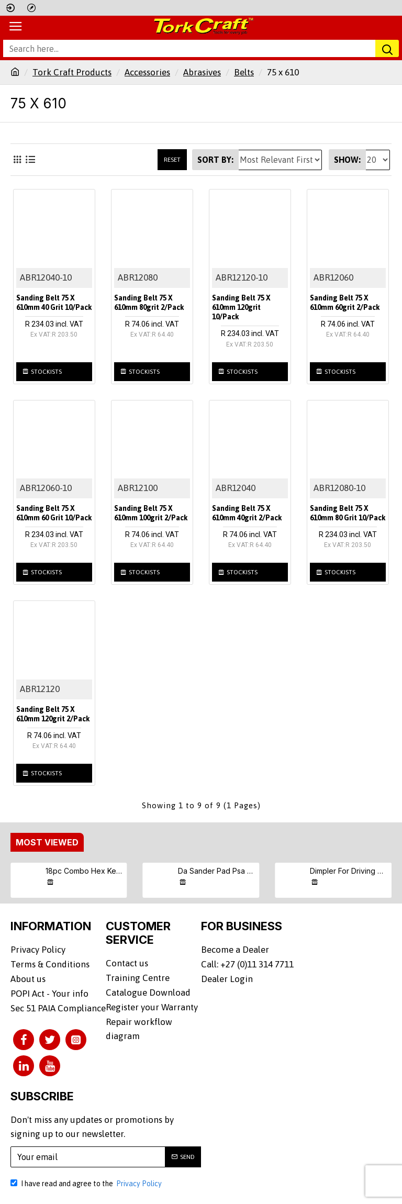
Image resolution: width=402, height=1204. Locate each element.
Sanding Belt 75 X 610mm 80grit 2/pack (149, 302)
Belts (244, 72)
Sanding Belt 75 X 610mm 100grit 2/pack (151, 513)
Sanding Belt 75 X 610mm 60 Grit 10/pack (54, 513)
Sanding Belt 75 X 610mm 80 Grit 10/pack (348, 513)
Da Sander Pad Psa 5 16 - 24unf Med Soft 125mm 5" (216, 870)
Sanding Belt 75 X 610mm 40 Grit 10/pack (54, 302)
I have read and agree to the (86, 1181)
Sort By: (215, 159)
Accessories (147, 72)
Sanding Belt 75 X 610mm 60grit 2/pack (345, 302)
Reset (172, 159)
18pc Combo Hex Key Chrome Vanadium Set (84, 870)
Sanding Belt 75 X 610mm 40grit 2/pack (247, 513)
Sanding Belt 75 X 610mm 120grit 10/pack (241, 307)
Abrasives (202, 72)
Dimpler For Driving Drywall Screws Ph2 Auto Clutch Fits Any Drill (348, 870)
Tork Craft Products (71, 72)
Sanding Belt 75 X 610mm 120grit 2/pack (53, 714)
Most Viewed (47, 842)
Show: (347, 159)
